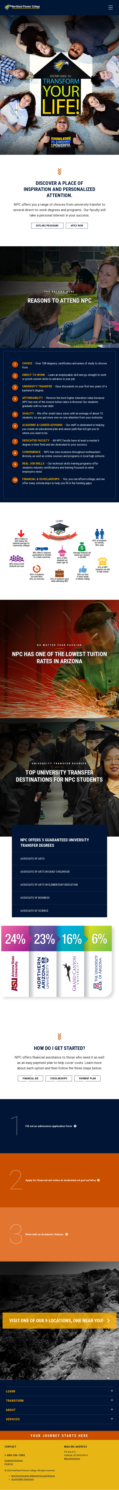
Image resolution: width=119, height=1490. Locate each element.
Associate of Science (34, 910)
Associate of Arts (32, 858)
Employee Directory (14, 1460)
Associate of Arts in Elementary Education (49, 884)
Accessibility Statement (22, 1479)
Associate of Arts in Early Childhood (45, 871)
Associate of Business (35, 897)
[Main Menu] (110, 7)
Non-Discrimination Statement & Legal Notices (33, 1476)
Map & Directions (72, 1459)
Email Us (9, 1464)
